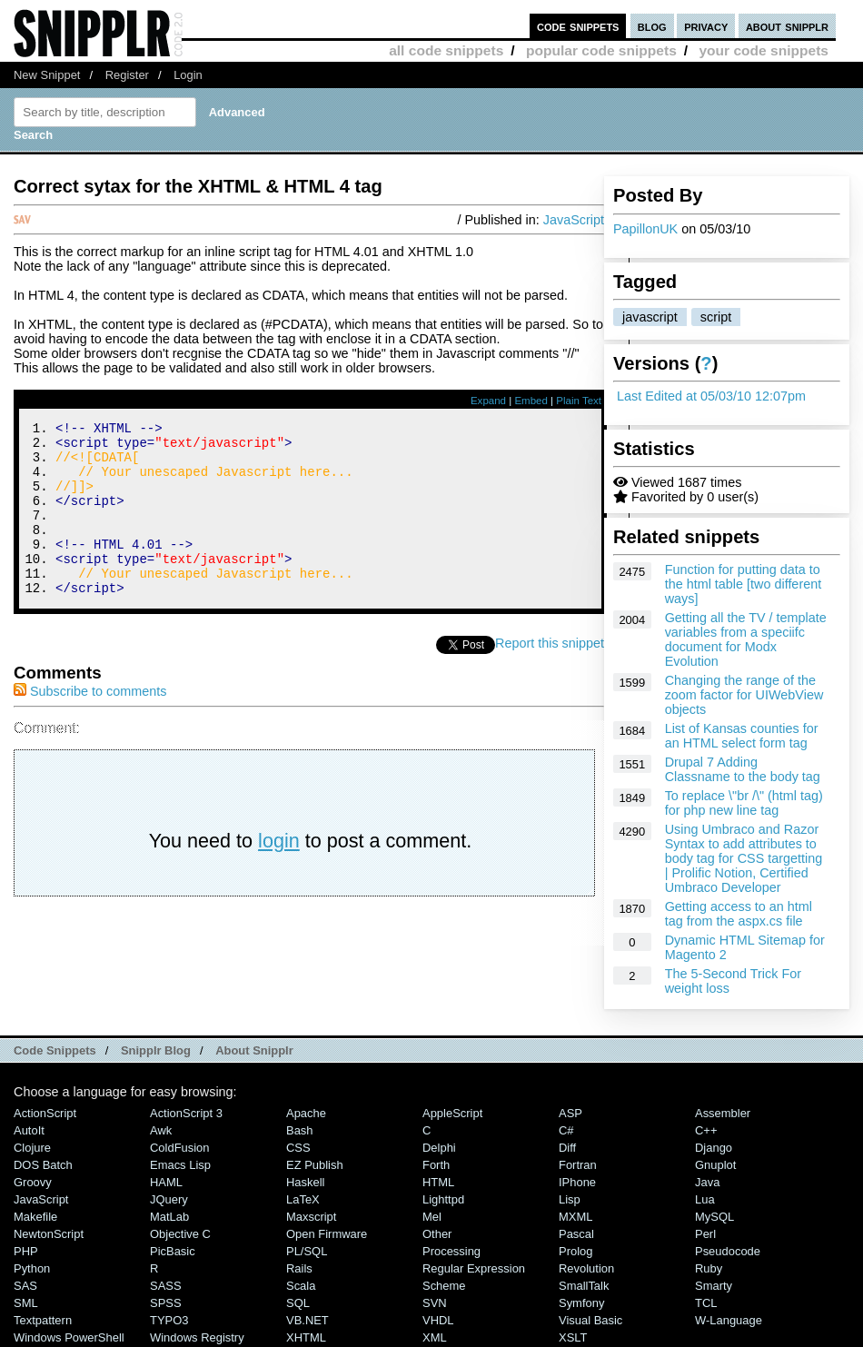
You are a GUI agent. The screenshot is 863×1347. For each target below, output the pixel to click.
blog (652, 26)
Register (127, 75)
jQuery (169, 1199)
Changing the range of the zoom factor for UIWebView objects (744, 695)
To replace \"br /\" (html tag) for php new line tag (744, 802)
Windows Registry (197, 1337)
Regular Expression (473, 1268)
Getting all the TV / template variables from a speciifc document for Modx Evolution (746, 639)
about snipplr (787, 26)
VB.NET (307, 1320)
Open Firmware (326, 1234)
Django (713, 1147)
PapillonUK (645, 229)
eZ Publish (314, 1165)
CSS (298, 1147)
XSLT (573, 1337)
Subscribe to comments (90, 724)
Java (707, 1182)
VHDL (438, 1320)
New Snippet (47, 75)
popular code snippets (601, 50)
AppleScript (452, 1113)
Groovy (33, 1182)
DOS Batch (43, 1165)
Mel (431, 1216)
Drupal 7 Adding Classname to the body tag (742, 769)
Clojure (32, 1147)
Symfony (581, 1303)
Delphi (439, 1147)
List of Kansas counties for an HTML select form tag (741, 735)
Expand (488, 400)
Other (436, 1234)
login (279, 873)
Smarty (713, 1286)
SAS (25, 1286)
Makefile (35, 1216)
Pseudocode (727, 1251)
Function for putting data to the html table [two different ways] (743, 584)
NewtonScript (49, 1234)
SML (26, 1303)
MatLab (169, 1216)
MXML (575, 1216)
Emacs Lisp (180, 1165)
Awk (161, 1130)
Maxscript (311, 1216)
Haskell (305, 1182)
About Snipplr (254, 1050)
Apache (306, 1113)
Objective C (180, 1234)
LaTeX (303, 1199)
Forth (436, 1165)
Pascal (576, 1234)
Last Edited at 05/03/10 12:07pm (711, 396)
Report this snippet (549, 676)
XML (434, 1337)
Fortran (578, 1165)
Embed (531, 400)
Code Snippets (55, 1050)
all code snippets (446, 50)
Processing (451, 1251)
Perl (705, 1234)
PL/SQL (306, 1251)
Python (32, 1268)
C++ (706, 1130)
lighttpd (443, 1199)
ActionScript (45, 1113)
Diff (567, 1147)
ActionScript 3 (186, 1113)
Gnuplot (715, 1165)
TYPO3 (169, 1320)
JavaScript (573, 220)
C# (566, 1130)
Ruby (708, 1268)
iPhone (577, 1182)
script (715, 317)
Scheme (444, 1286)
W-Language (728, 1320)
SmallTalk (584, 1286)
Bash (299, 1130)
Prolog (575, 1251)
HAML (166, 1182)
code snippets (578, 26)
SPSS (166, 1303)
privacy (706, 26)
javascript (650, 317)
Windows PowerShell (69, 1337)
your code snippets (763, 50)
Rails (299, 1268)
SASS (166, 1286)
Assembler (722, 1113)
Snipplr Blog (156, 1050)
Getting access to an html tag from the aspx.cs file (738, 913)
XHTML (306, 1337)
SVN (434, 1303)
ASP (570, 1113)
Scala (300, 1286)
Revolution (586, 1268)
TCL (706, 1303)
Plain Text (578, 400)
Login (188, 75)
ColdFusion (180, 1147)
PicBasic (172, 1251)
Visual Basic (590, 1320)
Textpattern (43, 1320)
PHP (26, 1251)
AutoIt (29, 1130)
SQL (298, 1303)
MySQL (714, 1216)
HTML (438, 1182)
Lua (705, 1199)
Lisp (569, 1199)
